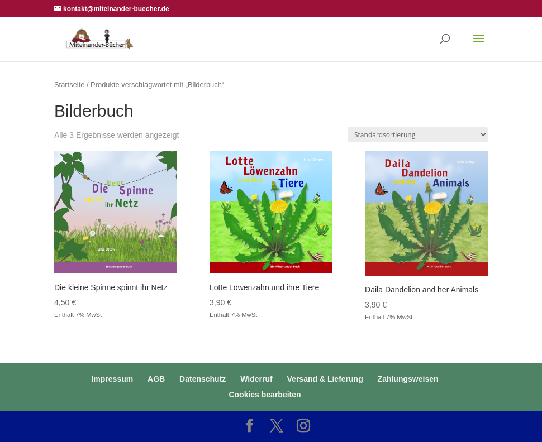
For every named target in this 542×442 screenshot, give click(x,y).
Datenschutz (202, 378)
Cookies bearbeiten (265, 394)
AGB (156, 378)
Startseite (69, 84)
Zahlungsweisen (408, 378)
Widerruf (256, 378)
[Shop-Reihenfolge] (418, 134)
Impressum (112, 378)
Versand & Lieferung (325, 378)
